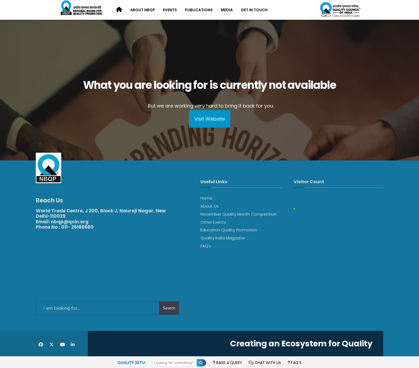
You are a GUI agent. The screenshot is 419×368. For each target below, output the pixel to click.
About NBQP (142, 10)
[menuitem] (142, 10)
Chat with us (265, 362)
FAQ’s (205, 246)
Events (170, 10)
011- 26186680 (77, 223)
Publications (199, 10)
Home (206, 198)
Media (227, 10)
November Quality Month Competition (238, 214)
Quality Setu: (132, 362)
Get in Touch (254, 10)
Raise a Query (227, 362)
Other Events (213, 222)
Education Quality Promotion (228, 230)
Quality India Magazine (222, 238)
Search (169, 304)
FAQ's (294, 362)
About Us (209, 206)
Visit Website (209, 119)
